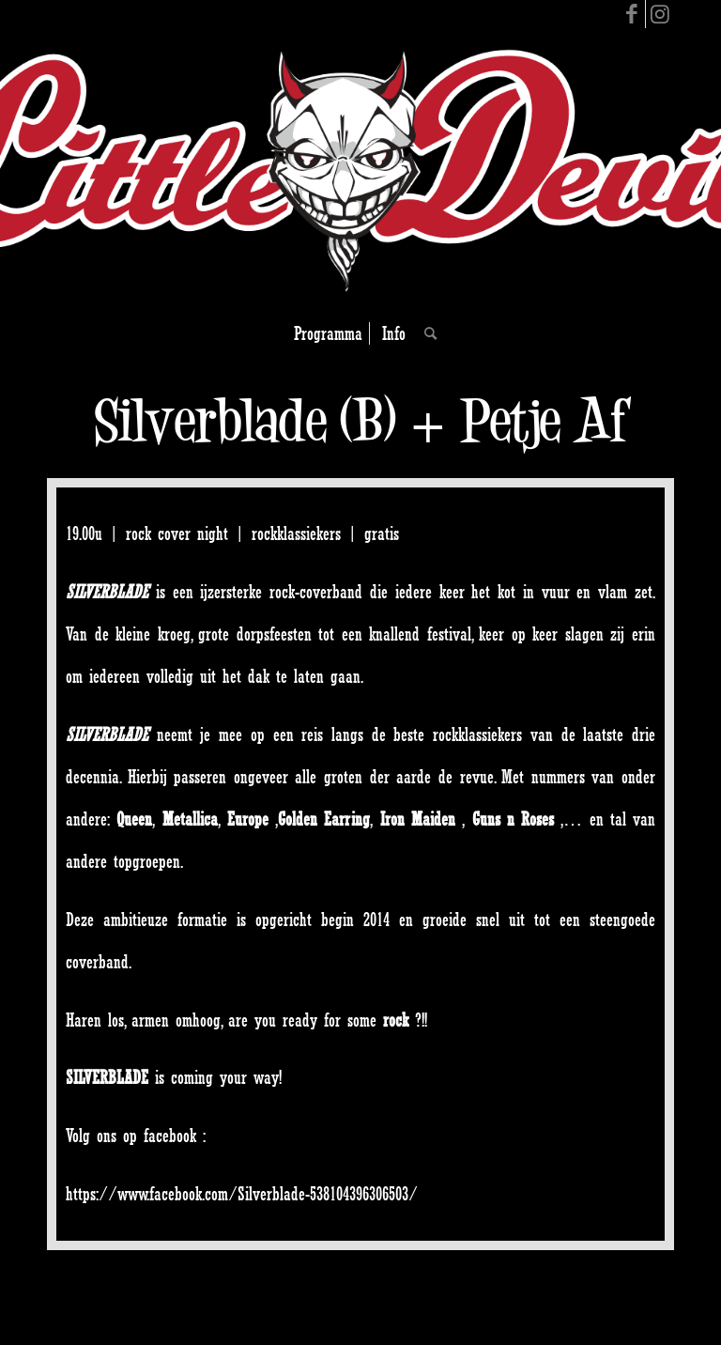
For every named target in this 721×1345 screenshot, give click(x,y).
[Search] (426, 333)
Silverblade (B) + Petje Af (361, 420)
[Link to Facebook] (631, 14)
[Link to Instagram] (660, 14)
